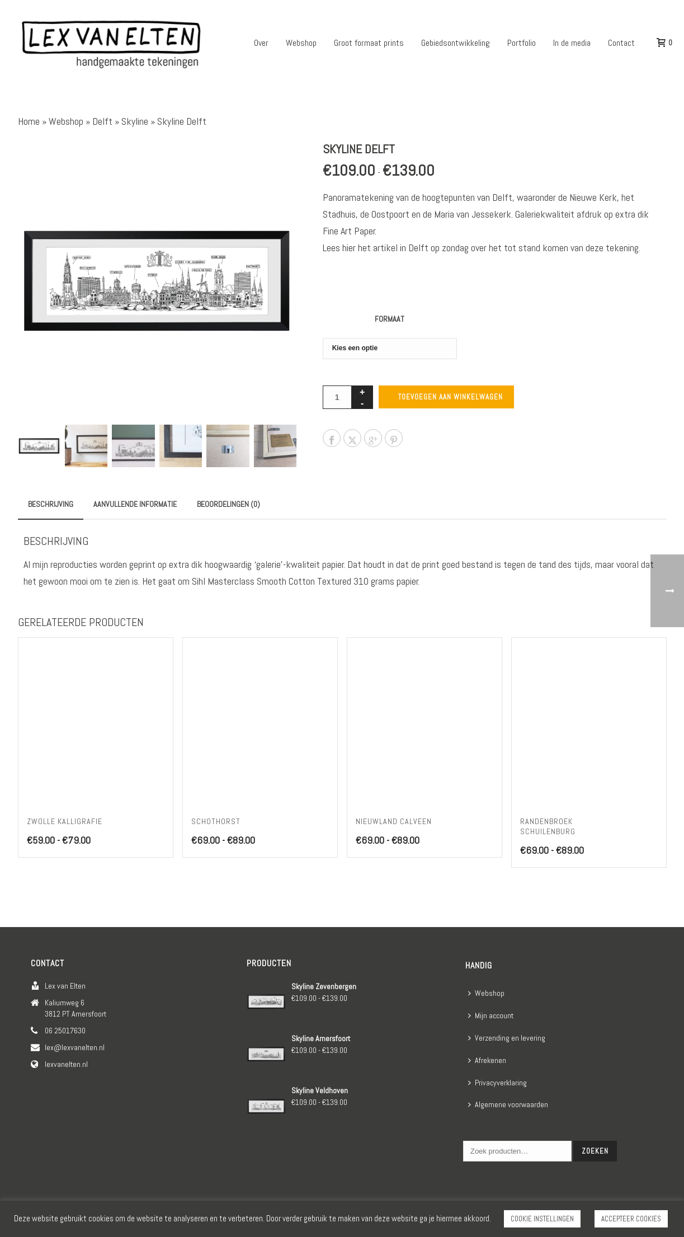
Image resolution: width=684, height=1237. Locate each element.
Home (29, 121)
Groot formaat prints (369, 43)
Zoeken (595, 1151)
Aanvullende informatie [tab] (135, 504)
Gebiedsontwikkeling (455, 43)
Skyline (134, 121)
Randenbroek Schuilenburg (547, 826)
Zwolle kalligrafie (64, 821)
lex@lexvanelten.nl (75, 1047)
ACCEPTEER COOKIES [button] (631, 1219)
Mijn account (490, 1015)
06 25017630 (65, 1031)
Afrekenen (487, 1060)
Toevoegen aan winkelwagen (450, 397)
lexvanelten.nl (66, 1064)
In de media (572, 43)
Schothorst (215, 821)
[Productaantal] (337, 397)
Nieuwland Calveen (394, 821)
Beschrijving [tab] (50, 504)
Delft (102, 121)
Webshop (301, 43)
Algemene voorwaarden (508, 1104)
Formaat (389, 319)
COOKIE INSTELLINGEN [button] (542, 1219)
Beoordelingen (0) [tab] (228, 504)
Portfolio (521, 43)
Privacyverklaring (497, 1083)
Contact (621, 43)
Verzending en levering (506, 1038)
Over (261, 43)
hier (349, 247)
